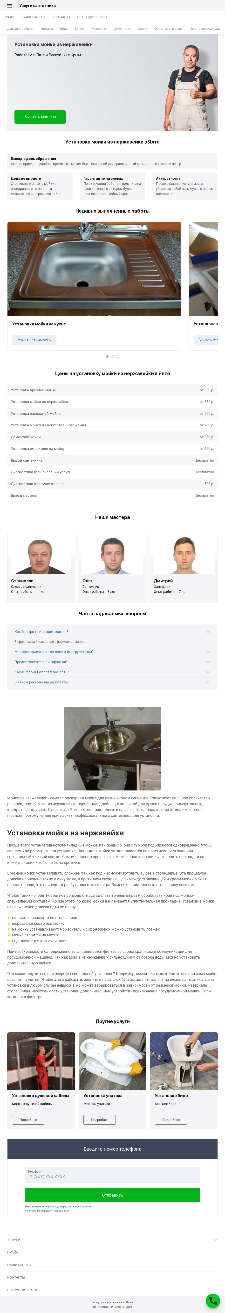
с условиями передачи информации (47, 1210)
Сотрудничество (92, 17)
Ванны (79, 28)
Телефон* (34, 1171)
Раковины (99, 28)
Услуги (13, 1240)
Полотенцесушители (205, 28)
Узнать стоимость (34, 340)
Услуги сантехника (37, 5)
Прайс (9, 17)
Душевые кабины (20, 28)
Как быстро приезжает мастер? (41, 632)
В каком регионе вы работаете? (41, 682)
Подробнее (28, 1120)
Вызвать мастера (40, 117)
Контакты (61, 17)
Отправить (112, 1195)
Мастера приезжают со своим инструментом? (54, 652)
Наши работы (33, 17)
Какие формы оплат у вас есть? (41, 672)
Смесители (122, 28)
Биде (64, 28)
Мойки (142, 28)
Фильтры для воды (168, 28)
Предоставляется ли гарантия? (41, 662)
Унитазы (46, 28)
